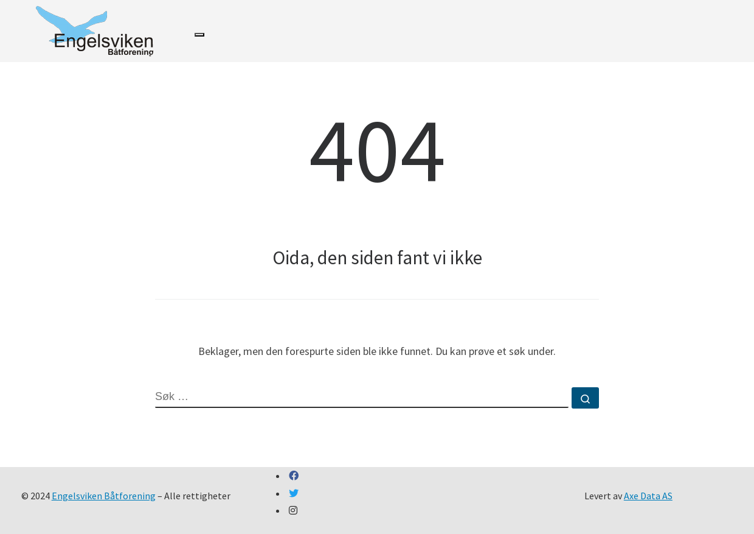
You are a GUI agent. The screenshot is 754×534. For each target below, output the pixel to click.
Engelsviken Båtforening (104, 496)
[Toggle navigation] (199, 35)
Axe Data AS (648, 496)
